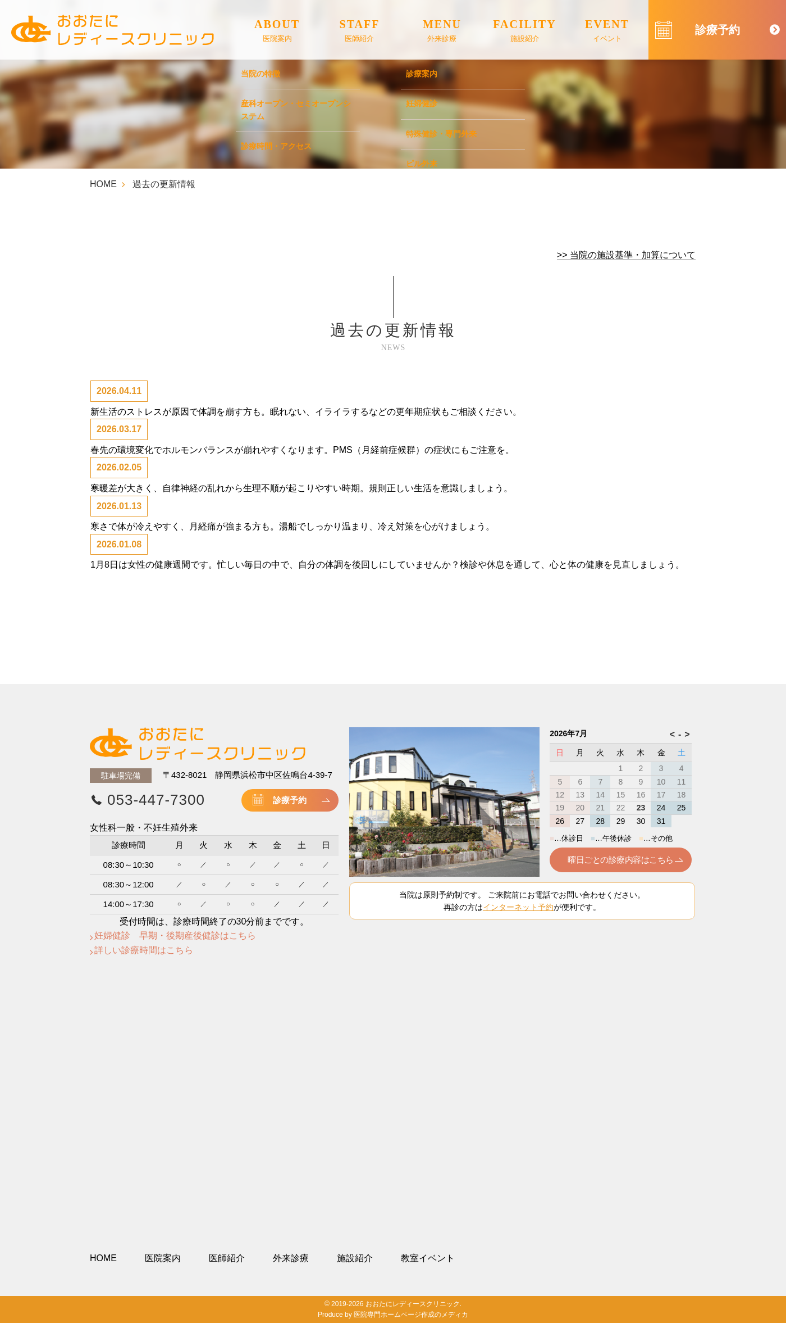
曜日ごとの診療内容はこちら (620, 859)
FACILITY (524, 31)
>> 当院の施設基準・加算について (626, 255)
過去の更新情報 (163, 184)
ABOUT (277, 31)
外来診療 (291, 1258)
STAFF (360, 31)
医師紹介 (227, 1258)
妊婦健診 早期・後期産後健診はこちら (175, 935)
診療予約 (290, 800)
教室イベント (428, 1258)
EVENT (607, 31)
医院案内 (163, 1258)
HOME (103, 184)
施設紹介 (355, 1258)
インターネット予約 (518, 907)
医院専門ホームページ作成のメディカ (411, 1315)
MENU (442, 31)
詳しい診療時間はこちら (143, 950)
